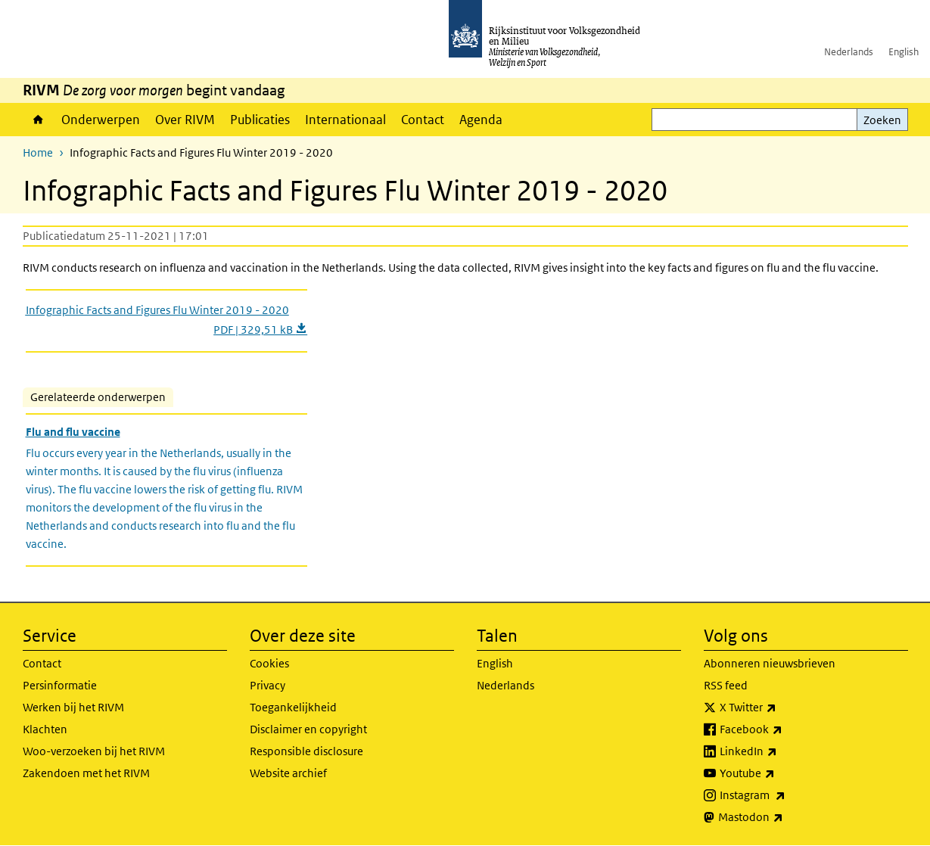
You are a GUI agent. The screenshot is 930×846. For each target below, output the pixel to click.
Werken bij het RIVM (73, 707)
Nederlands (848, 51)
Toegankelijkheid (293, 707)
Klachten (45, 729)
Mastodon (784, 817)
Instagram (786, 795)
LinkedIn (782, 751)
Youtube (780, 773)
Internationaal (345, 119)
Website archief (288, 773)
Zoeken (882, 120)
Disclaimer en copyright (308, 729)
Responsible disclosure (306, 751)
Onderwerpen (100, 119)
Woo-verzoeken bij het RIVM (94, 751)
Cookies (269, 663)
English (903, 51)
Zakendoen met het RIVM (86, 773)
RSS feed (726, 685)
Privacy (267, 685)
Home (38, 119)
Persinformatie (60, 685)
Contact (422, 119)
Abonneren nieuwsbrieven (769, 663)
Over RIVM (185, 119)
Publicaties (260, 119)
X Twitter (781, 707)
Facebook (784, 729)
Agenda (480, 119)
